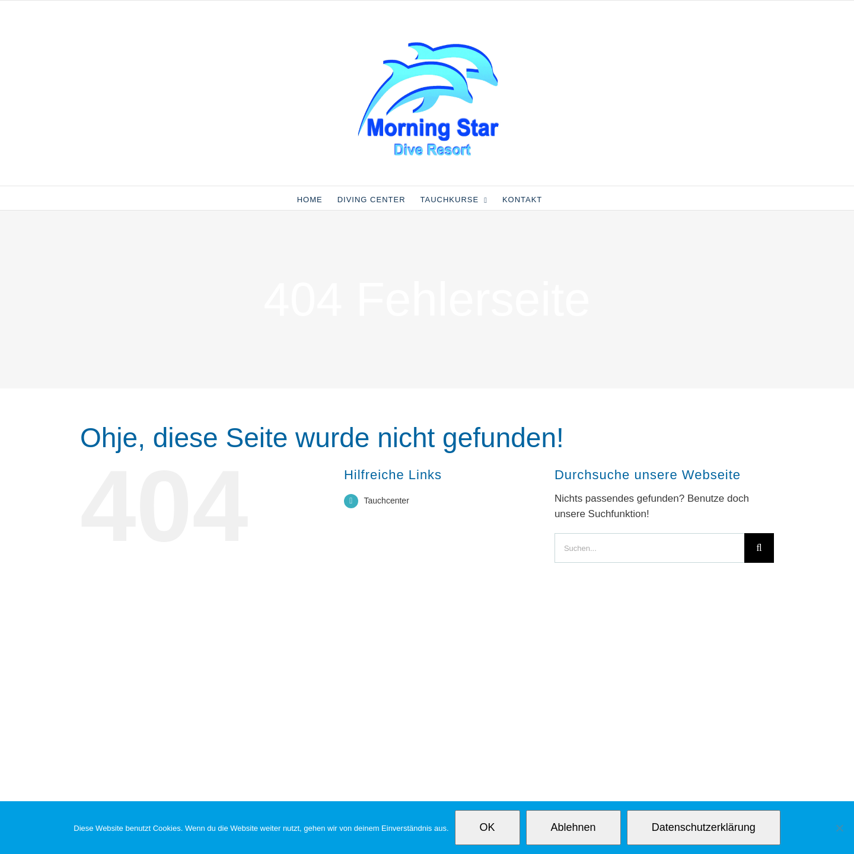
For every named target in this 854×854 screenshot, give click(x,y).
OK (487, 827)
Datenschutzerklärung (704, 827)
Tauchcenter (386, 500)
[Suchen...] (649, 548)
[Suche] (759, 548)
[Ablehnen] (839, 828)
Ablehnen (573, 827)
